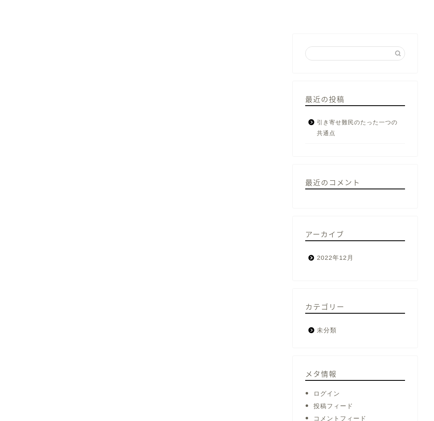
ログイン (326, 393)
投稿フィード (333, 405)
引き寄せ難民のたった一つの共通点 (357, 127)
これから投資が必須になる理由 (202, 11)
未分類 (327, 330)
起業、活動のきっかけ (107, 11)
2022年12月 (335, 257)
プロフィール (37, 11)
